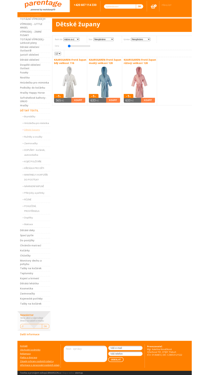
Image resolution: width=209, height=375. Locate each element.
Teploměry (26, 273)
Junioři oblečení (29, 54)
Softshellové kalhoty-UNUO (33, 99)
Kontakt (24, 345)
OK (45, 326)
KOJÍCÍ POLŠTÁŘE (32, 161)
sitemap (79, 372)
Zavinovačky (31, 143)
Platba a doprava (28, 357)
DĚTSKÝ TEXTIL (29, 110)
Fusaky (24, 72)
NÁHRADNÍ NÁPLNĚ (34, 186)
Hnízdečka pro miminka (34, 82)
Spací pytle (26, 235)
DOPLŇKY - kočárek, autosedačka (34, 152)
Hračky (24, 105)
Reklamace (25, 353)
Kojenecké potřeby (31, 298)
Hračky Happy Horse (32, 92)
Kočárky (25, 250)
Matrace (28, 224)
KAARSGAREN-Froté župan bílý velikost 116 (70, 61)
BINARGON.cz (54, 372)
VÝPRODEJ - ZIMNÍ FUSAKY (30, 33)
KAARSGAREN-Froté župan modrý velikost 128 (105, 61)
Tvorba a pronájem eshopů (33, 372)
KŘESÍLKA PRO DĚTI (34, 168)
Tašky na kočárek (30, 268)
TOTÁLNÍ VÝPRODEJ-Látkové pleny (32, 41)
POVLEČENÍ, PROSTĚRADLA (31, 208)
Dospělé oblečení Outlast (30, 66)
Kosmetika (26, 288)
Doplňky (28, 217)
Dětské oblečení (29, 59)
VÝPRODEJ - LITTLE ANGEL (31, 25)
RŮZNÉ (27, 199)
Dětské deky (27, 230)
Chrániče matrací (30, 245)
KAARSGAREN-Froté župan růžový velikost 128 (140, 61)
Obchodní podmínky (30, 14)
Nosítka (25, 77)
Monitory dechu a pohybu (31, 262)
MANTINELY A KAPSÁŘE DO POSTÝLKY (36, 177)
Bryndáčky (29, 116)
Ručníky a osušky (33, 136)
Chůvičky (25, 255)
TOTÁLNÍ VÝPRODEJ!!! (32, 19)
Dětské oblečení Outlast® (29, 48)
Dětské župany (32, 129)
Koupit (78, 100)
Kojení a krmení (29, 278)
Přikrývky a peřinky (34, 192)
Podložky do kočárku (32, 87)
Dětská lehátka (29, 283)
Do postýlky (27, 240)
